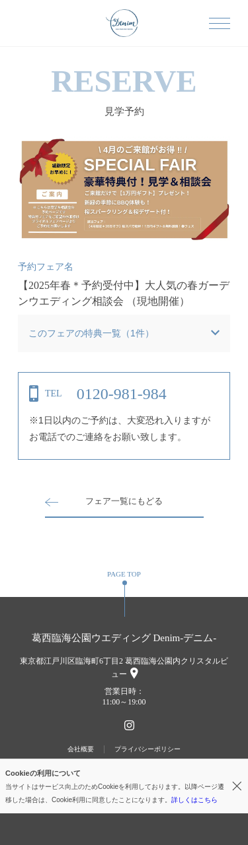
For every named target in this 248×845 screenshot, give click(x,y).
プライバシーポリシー (147, 749)
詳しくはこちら (194, 799)
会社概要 (80, 749)
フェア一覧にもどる (124, 501)
